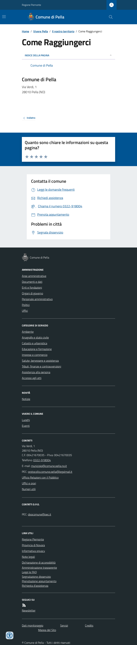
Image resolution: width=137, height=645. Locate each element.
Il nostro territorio (63, 31)
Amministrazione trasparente (39, 567)
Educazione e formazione (37, 349)
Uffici (25, 310)
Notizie (26, 399)
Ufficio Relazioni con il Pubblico (40, 477)
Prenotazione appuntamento (39, 581)
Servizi (64, 625)
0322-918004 (42, 460)
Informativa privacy (33, 551)
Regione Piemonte (31, 5)
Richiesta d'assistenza (35, 585)
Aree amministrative (34, 276)
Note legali (28, 557)
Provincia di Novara (33, 545)
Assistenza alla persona (36, 372)
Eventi (26, 426)
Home (25, 31)
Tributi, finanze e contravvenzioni (41, 366)
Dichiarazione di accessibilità (38, 562)
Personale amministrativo (37, 299)
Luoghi (26, 420)
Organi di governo (32, 293)
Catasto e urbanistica (34, 343)
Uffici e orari (29, 483)
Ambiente (28, 331)
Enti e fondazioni (32, 287)
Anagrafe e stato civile (35, 337)
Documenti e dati (32, 282)
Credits (89, 625)
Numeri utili (29, 489)
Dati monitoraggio (32, 625)
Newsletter (28, 610)
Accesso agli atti (31, 378)
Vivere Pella (40, 31)
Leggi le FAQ (29, 572)
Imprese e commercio (34, 355)
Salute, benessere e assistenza (40, 360)
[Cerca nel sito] (109, 17)
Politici (26, 305)
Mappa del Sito (47, 630)
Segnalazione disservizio (36, 576)
